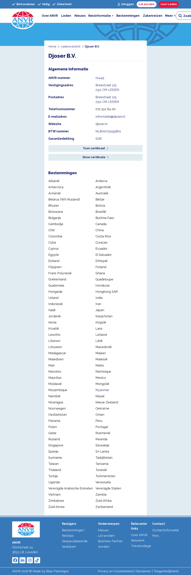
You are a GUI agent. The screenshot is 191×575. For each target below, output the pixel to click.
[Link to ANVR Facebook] (15, 560)
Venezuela (103, 482)
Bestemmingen (73, 530)
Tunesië (101, 470)
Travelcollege (141, 546)
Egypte (53, 255)
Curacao (101, 242)
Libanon (54, 341)
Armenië (54, 193)
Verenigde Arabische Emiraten (70, 488)
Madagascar (57, 353)
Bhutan (53, 205)
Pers (155, 535)
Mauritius (55, 377)
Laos (99, 328)
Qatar (52, 433)
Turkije (53, 476)
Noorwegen (57, 408)
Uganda (54, 482)
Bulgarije (54, 218)
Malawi (101, 353)
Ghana (100, 273)
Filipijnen (55, 267)
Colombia (55, 236)
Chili (51, 230)
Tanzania (102, 464)
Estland (53, 261)
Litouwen (55, 347)
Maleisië (101, 359)
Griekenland (57, 279)
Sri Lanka (102, 451)
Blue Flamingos (57, 571)
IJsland (53, 298)
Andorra (101, 181)
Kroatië (53, 328)
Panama (54, 420)
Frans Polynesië (60, 273)
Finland (101, 267)
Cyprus (53, 248)
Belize (100, 199)
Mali (51, 365)
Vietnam (54, 494)
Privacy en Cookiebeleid (115, 571)
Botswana (55, 211)
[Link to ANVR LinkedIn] (22, 560)
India (99, 298)
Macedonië (104, 347)
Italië (52, 310)
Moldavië (55, 384)
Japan (100, 310)
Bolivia (100, 205)
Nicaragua (55, 402)
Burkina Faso (105, 218)
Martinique (103, 371)
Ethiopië (102, 261)
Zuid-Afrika (104, 500)
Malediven (56, 359)
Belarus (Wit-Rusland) (64, 199)
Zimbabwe (56, 500)
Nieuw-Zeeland (107, 402)
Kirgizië (101, 322)
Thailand (54, 470)
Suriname (55, 457)
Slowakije (102, 445)
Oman (100, 414)
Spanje (53, 451)
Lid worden (106, 535)
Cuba (52, 242)
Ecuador (101, 248)
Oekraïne (102, 408)
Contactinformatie (165, 530)
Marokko (54, 371)
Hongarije (55, 291)
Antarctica (55, 187)
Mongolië (102, 384)
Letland (101, 334)
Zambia (101, 494)
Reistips (68, 535)
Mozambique (57, 390)
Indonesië (55, 304)
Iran (98, 304)
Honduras (103, 285)
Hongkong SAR (107, 291)
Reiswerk (138, 540)
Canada (101, 224)
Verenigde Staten (108, 488)
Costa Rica (103, 236)
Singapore (55, 445)
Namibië (54, 396)
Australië (102, 193)
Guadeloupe (104, 279)
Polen (52, 427)
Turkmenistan (105, 476)
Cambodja (55, 224)
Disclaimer (143, 571)
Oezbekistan (57, 414)
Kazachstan (104, 316)
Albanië (53, 181)
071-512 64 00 (105, 109)
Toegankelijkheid (165, 571)
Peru (99, 420)
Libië (99, 341)
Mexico (101, 377)
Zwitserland (104, 507)
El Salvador (104, 255)
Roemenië (103, 433)
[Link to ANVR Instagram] (30, 560)
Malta (100, 365)
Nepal (100, 396)
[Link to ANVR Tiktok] (37, 560)
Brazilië (101, 211)
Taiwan (53, 464)
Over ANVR (139, 535)
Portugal (102, 427)
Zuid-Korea (56, 507)
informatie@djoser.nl (110, 116)
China (100, 230)
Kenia (52, 322)
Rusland (54, 439)
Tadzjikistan (104, 457)
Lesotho (54, 334)
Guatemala (56, 285)
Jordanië (54, 316)
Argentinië (103, 187)
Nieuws (103, 530)
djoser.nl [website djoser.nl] (101, 124)
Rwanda (101, 439)
